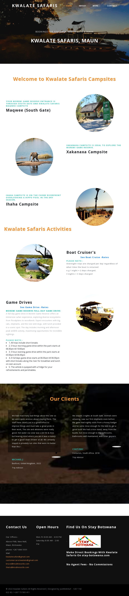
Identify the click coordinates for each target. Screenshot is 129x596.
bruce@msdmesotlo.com (17, 563)
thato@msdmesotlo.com (17, 567)
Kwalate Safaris (35, 5)
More (96, 6)
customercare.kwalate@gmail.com (22, 560)
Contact (112, 6)
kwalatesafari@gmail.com (18, 556)
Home (69, 6)
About (82, 6)
